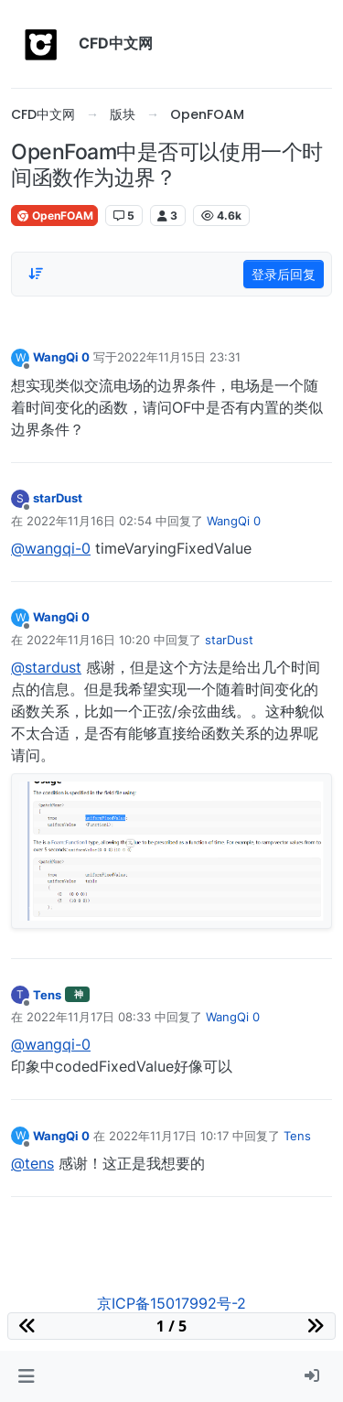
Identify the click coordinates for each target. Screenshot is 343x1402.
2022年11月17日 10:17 (169, 1135)
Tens (47, 994)
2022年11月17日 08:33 (89, 1016)
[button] (26, 1376)
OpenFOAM (54, 215)
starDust (57, 498)
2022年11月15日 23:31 (179, 357)
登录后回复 (284, 274)
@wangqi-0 (51, 548)
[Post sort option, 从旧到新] (35, 273)
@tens (32, 1163)
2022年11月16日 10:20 (88, 639)
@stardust (46, 667)
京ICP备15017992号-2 (171, 1303)
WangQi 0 (61, 357)
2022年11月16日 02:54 (89, 520)
